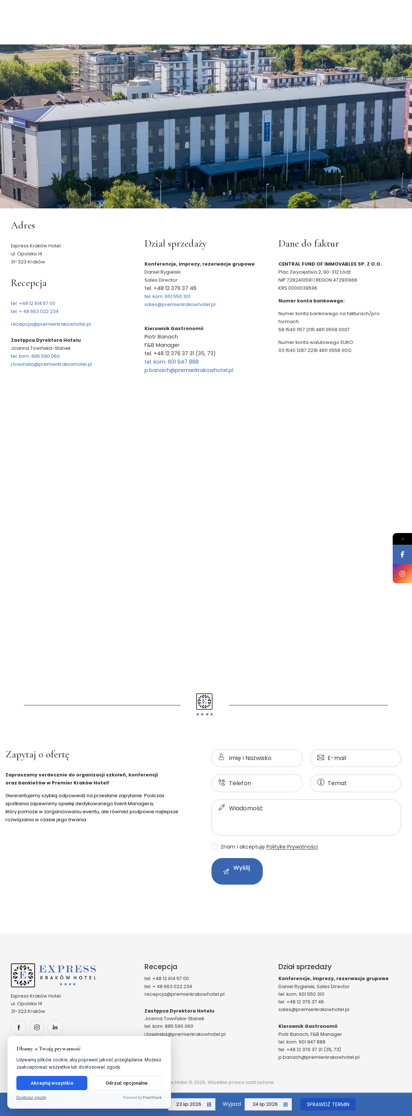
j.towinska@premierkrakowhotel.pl (51, 364)
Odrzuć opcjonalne (127, 1083)
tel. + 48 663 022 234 (35, 311)
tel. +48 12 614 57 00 (33, 303)
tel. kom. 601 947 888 (171, 361)
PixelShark (152, 1098)
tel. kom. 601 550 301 (167, 296)
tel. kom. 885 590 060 (35, 356)
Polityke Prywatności (292, 847)
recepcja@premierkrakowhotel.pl (51, 324)
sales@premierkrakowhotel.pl (179, 304)
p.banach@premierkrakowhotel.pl (188, 370)
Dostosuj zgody (31, 1098)
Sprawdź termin (328, 1104)
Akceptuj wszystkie (52, 1083)
